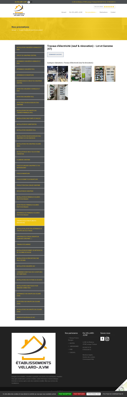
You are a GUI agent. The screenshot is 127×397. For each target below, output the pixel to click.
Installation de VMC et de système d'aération (28, 153)
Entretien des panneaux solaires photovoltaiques (28, 206)
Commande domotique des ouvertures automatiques (29, 273)
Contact (113, 12)
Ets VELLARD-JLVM (75, 12)
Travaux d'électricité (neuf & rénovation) (26, 221)
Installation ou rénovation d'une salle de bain (28, 259)
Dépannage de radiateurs (25, 75)
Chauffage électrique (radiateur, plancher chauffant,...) (28, 237)
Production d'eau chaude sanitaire (28, 185)
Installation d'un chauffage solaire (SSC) (29, 145)
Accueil (64, 12)
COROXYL (72, 352)
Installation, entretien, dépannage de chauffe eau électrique (29, 229)
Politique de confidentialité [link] (113, 394)
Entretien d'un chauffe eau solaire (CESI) (28, 302)
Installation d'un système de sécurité (29, 280)
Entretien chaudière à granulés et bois (28, 90)
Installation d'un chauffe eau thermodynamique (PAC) (27, 111)
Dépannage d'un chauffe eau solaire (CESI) (29, 294)
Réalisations (104, 12)
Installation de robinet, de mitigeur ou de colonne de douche (29, 251)
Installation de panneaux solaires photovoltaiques (28, 198)
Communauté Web (88, 359)
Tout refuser (79, 394)
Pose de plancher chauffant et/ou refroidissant (28, 166)
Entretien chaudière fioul (25, 96)
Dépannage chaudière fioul (26, 69)
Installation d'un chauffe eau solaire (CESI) (29, 310)
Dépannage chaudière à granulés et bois (29, 62)
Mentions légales (88, 355)
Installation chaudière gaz (26, 266)
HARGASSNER (74, 346)
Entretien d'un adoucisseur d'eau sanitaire (28, 103)
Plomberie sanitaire (23, 159)
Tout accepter (65, 394)
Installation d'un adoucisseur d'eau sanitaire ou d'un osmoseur (29, 137)
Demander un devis (55, 54)
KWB (71, 349)
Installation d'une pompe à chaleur (29, 118)
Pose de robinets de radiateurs (27, 179)
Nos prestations (90, 12)
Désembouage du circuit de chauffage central (29, 82)
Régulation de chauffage (25, 191)
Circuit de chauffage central (26, 55)
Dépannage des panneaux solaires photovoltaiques (28, 214)
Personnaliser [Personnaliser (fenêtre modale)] (93, 394)
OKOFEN (72, 343)
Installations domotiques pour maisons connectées (27, 287)
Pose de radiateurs (23, 173)
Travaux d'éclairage (23, 244)
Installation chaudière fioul (26, 130)
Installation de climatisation (27, 124)
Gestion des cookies (89, 357)
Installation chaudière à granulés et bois (29, 48)
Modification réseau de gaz (26, 317)
